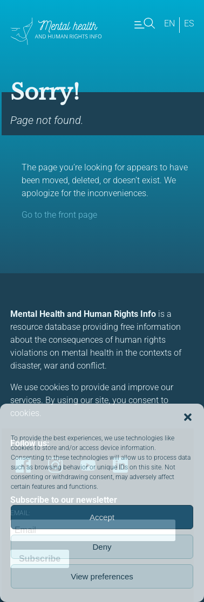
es (189, 23)
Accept (102, 517)
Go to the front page (59, 215)
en (169, 23)
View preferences (102, 576)
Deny (101, 546)
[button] (187, 417)
